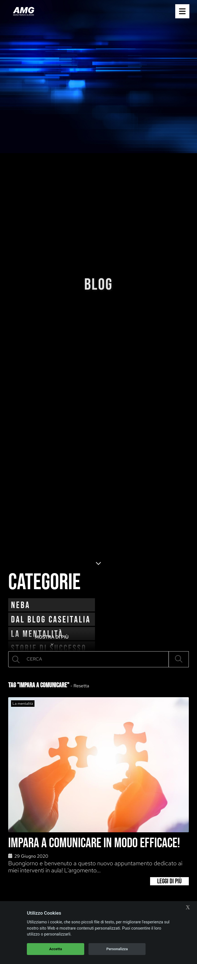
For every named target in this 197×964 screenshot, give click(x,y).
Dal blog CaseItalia (51, 619)
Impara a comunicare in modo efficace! (94, 843)
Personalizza (117, 949)
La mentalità (22, 703)
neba (20, 605)
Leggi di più (169, 881)
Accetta (55, 949)
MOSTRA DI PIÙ (52, 641)
